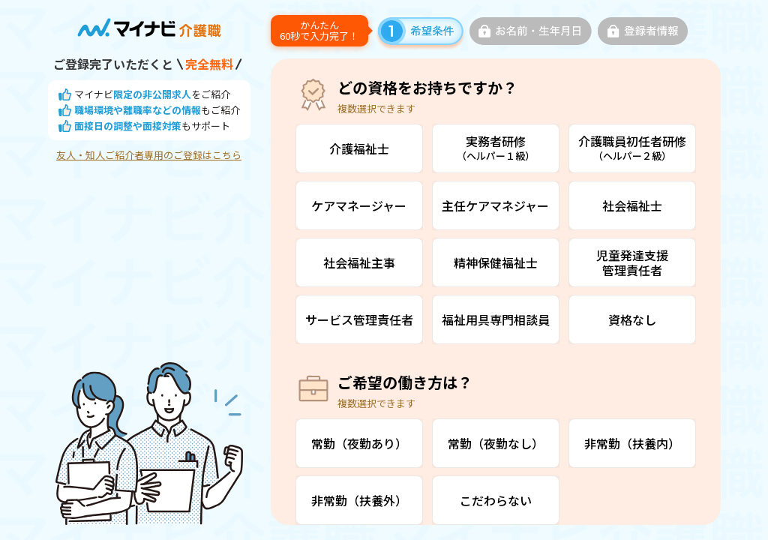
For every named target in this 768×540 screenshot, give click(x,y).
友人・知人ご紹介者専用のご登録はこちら (149, 155)
